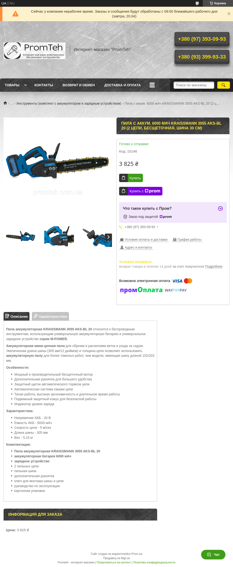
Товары (12, 85)
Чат (213, 554)
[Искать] (223, 85)
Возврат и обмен (79, 85)
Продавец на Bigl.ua (116, 558)
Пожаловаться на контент (114, 562)
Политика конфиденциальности (154, 562)
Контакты (43, 85)
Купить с (145, 191)
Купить (135, 178)
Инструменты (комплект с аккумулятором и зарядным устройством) (69, 103)
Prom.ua (136, 554)
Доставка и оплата (122, 85)
